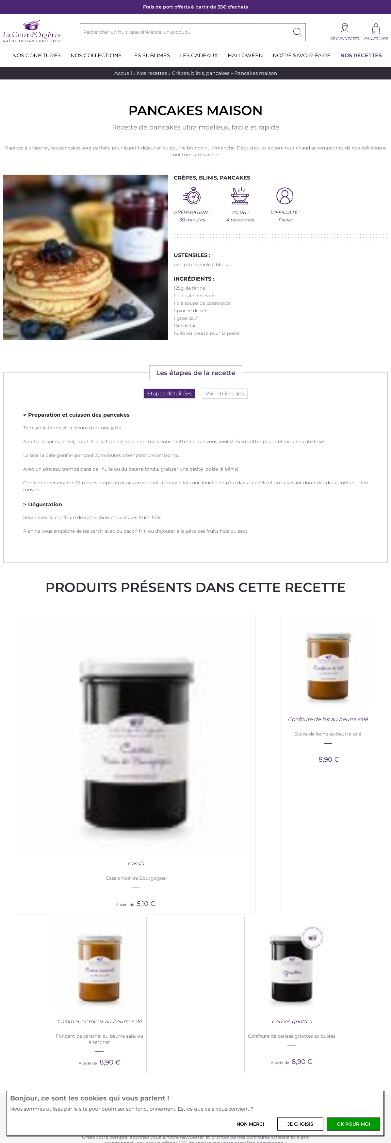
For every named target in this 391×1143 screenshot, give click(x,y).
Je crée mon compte (195, 863)
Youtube (220, 1087)
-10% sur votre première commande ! (195, 814)
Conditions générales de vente (152, 978)
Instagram (187, 1087)
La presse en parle (313, 1001)
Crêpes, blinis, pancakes (200, 73)
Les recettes (306, 986)
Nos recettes (152, 73)
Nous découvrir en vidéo (60, 986)
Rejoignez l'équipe (228, 993)
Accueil (123, 73)
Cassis (51, 719)
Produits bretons (52, 993)
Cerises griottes (339, 719)
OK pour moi (353, 1124)
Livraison (128, 1001)
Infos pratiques (141, 969)
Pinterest (203, 1087)
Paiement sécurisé (139, 993)
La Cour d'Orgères (60, 969)
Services (219, 969)
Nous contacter (225, 978)
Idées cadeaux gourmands (323, 993)
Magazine (304, 978)
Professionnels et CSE (232, 986)
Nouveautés (46, 978)
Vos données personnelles (147, 986)
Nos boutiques (49, 1001)
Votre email (131, 1066)
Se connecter (344, 38)
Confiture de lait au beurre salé (147, 719)
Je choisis (300, 1124)
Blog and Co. (312, 969)
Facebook (171, 1087)
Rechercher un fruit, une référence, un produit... (137, 32)
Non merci (250, 1124)
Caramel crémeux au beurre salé (243, 719)
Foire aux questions (140, 1008)
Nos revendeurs (225, 1001)
